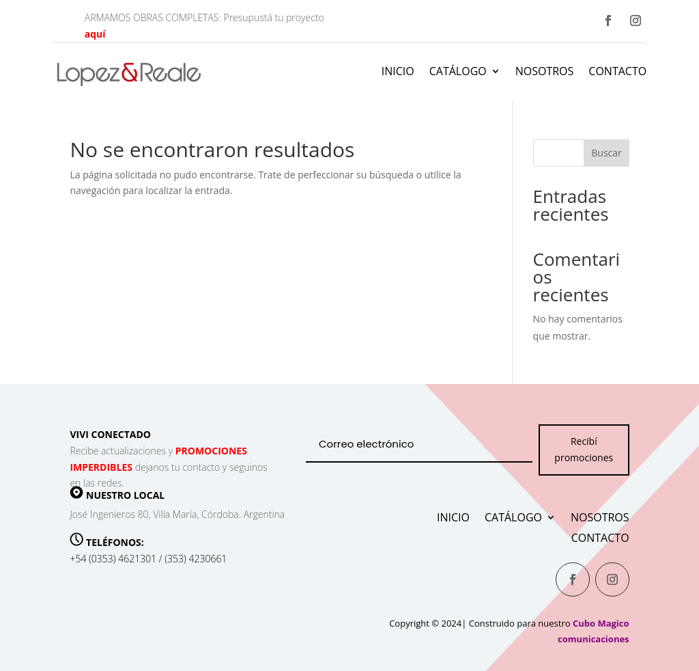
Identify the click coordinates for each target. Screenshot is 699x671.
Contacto (617, 71)
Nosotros (544, 71)
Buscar (606, 152)
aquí (95, 33)
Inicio (398, 71)
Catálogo (458, 71)
